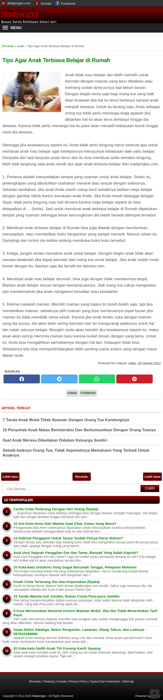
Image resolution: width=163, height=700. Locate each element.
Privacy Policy (77, 681)
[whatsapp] (97, 379)
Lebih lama (152, 476)
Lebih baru (10, 476)
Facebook (68, 3)
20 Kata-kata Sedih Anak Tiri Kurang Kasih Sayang (57, 648)
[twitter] (59, 379)
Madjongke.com (19, 3)
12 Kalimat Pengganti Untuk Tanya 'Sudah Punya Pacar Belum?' (68, 538)
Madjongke (20, 14)
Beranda (81, 476)
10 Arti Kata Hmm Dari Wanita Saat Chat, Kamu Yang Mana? (65, 524)
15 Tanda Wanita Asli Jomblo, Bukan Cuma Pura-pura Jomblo (66, 596)
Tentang (48, 681)
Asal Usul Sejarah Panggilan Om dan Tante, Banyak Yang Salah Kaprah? (75, 553)
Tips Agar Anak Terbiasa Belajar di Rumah (56, 60)
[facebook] (22, 379)
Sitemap (128, 681)
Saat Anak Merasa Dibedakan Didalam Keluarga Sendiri (55, 440)
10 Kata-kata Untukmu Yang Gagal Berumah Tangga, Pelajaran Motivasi (74, 567)
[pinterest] (134, 379)
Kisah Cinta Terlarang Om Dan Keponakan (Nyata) (56, 582)
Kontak (46, 3)
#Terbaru (88, 393)
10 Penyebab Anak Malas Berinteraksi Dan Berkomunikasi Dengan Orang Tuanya (79, 430)
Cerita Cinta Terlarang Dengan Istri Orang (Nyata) (55, 509)
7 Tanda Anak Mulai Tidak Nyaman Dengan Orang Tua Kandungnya (66, 420)
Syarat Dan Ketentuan (105, 681)
